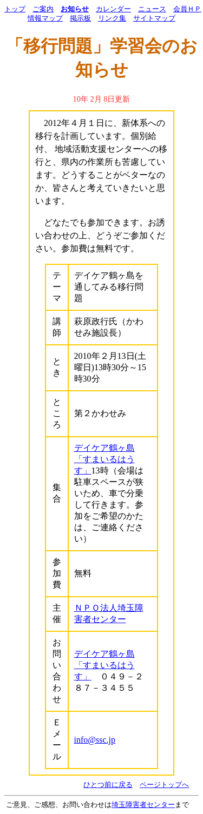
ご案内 (43, 9)
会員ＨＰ (187, 9)
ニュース (152, 9)
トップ (14, 9)
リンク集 (112, 18)
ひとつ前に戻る (108, 785)
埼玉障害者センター (143, 805)
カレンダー (113, 9)
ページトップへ (164, 785)
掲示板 (80, 18)
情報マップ (45, 18)
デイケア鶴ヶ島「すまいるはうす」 (104, 459)
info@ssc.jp (95, 739)
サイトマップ (154, 18)
